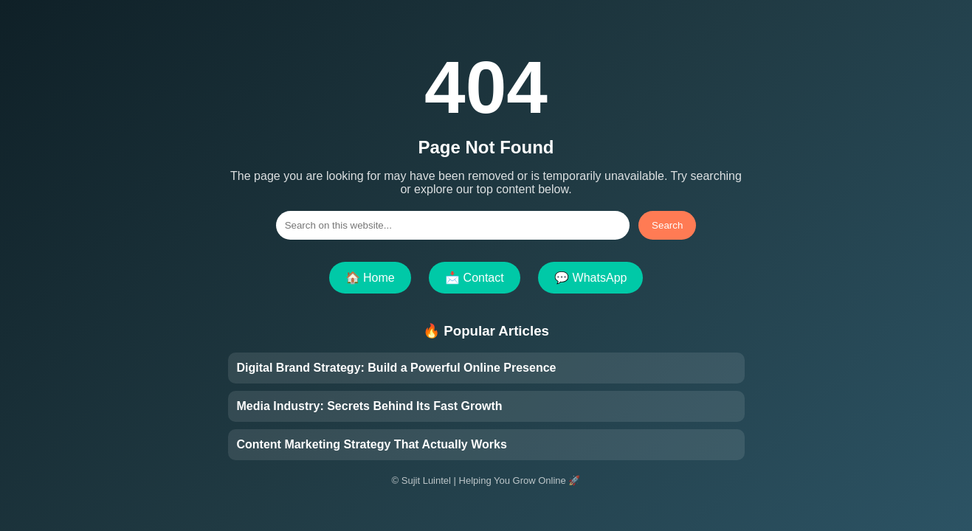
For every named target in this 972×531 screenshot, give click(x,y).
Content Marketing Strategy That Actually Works (372, 444)
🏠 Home (370, 277)
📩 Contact (474, 277)
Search (667, 225)
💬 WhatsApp (590, 277)
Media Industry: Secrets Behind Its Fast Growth (370, 406)
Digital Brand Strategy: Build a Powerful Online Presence (396, 367)
